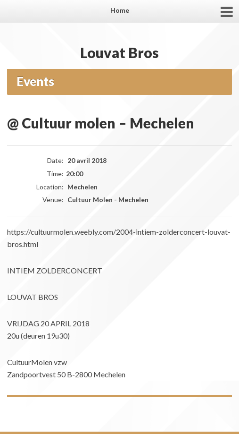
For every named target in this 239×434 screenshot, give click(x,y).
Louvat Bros (119, 52)
